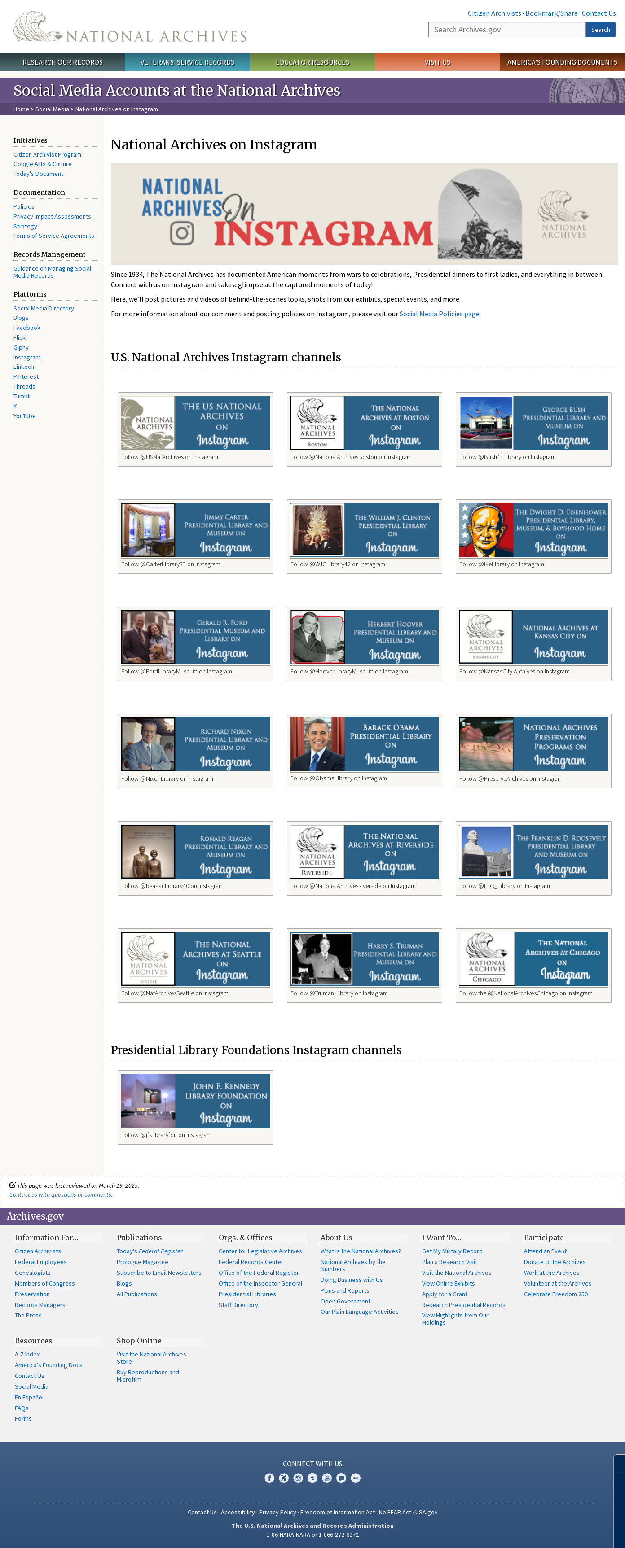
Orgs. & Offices (246, 1237)
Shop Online (139, 1340)
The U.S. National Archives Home (129, 26)
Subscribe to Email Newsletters (159, 1272)
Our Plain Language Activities (360, 1311)
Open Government (345, 1301)
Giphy (21, 347)
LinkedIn (24, 367)
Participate (544, 1237)
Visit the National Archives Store (151, 1357)
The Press (28, 1315)
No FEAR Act (395, 1512)
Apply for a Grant (444, 1294)
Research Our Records (62, 61)
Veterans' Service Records (187, 61)
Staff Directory (238, 1305)
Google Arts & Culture (42, 164)
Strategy (25, 226)
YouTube (24, 416)
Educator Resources (312, 61)
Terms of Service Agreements (53, 236)
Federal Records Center (251, 1262)
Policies (24, 206)
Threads (24, 386)
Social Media (52, 109)
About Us (336, 1237)
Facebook (26, 328)
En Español (29, 1397)
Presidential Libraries (247, 1294)
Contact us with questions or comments (60, 1194)
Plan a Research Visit (449, 1262)
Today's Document (38, 174)
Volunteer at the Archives (558, 1283)
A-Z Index (27, 1354)
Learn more (545, 1532)
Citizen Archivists (494, 13)
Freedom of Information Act (337, 1512)
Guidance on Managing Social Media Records (52, 272)
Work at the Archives (552, 1272)
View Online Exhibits (448, 1283)
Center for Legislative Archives (260, 1251)
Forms (23, 1418)
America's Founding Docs (49, 1365)
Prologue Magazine (142, 1262)
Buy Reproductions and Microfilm (148, 1375)
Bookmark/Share (551, 13)
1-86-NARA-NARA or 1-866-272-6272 (313, 1535)
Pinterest (26, 376)
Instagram (26, 357)
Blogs (21, 318)
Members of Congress (45, 1283)
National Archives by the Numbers (353, 1265)
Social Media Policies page (440, 313)
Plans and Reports (345, 1290)
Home (21, 109)
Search (600, 30)
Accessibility (238, 1512)
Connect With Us (313, 1463)
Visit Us (437, 61)
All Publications (137, 1294)
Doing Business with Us (352, 1280)
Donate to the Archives (555, 1262)
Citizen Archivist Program (47, 154)
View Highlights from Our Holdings (455, 1318)
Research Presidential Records (464, 1305)
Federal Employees (41, 1262)
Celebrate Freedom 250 (556, 1294)
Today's (150, 1251)
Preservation (32, 1294)
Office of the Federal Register (259, 1272)
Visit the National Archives (457, 1272)
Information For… (46, 1237)
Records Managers (40, 1305)
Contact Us (599, 13)
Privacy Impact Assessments (52, 216)
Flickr (20, 337)
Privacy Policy (277, 1512)
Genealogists (33, 1272)
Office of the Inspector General (260, 1283)
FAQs (22, 1408)
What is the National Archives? (361, 1251)
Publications (139, 1237)
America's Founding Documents (562, 61)
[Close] (614, 1464)
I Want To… (441, 1237)
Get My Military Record (452, 1251)
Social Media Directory (43, 308)
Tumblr (22, 396)
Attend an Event (545, 1251)
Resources (34, 1340)
